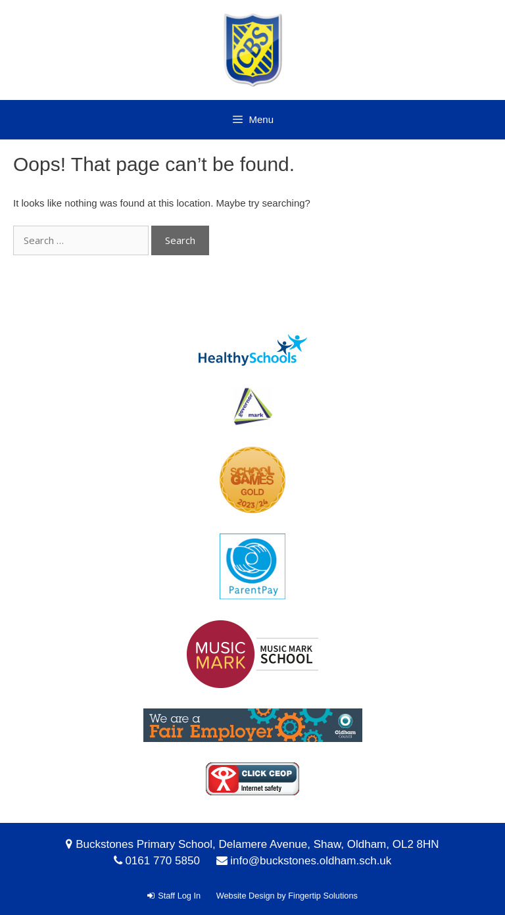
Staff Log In (174, 896)
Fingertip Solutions (323, 896)
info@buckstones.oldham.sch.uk (310, 860)
